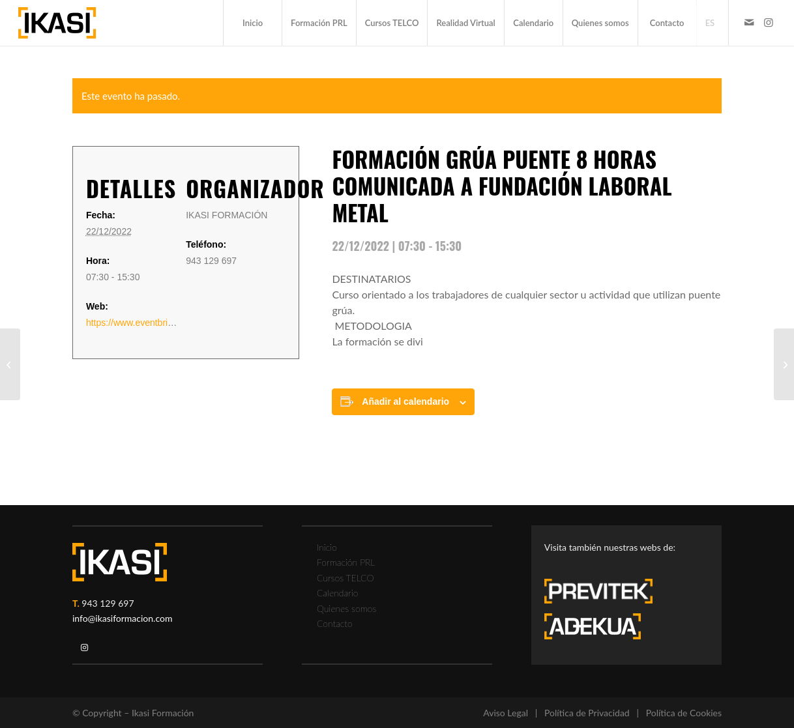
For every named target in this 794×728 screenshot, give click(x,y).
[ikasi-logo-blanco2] (119, 562)
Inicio (327, 547)
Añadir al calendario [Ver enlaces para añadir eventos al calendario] (405, 401)
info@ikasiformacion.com (122, 618)
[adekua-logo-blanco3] (592, 626)
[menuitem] (252, 23)
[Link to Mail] (749, 22)
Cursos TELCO (345, 577)
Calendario (338, 592)
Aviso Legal (505, 712)
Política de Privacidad (587, 712)
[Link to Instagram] (768, 22)
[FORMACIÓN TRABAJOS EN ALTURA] (784, 364)
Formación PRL (346, 562)
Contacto (335, 623)
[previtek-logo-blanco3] (605, 594)
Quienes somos (346, 608)
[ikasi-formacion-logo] (57, 23)
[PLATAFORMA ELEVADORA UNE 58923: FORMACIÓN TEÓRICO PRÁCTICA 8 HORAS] (10, 364)
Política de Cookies (684, 712)
